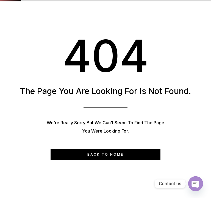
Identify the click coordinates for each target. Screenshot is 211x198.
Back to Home (105, 154)
